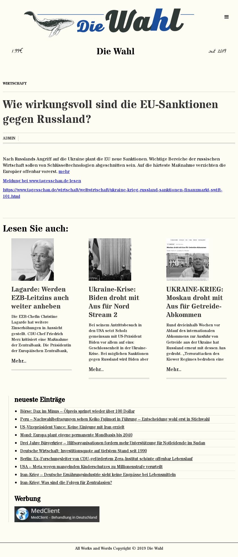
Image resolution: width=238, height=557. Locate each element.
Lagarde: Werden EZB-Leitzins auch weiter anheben (40, 298)
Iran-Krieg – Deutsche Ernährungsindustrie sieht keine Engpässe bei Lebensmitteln (98, 475)
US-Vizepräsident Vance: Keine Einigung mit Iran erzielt (72, 427)
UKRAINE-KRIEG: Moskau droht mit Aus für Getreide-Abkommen (194, 302)
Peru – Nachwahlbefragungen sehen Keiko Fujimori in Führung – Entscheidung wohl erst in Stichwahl (115, 419)
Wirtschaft (15, 83)
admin (9, 138)
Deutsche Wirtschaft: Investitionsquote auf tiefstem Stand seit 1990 (83, 451)
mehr (64, 171)
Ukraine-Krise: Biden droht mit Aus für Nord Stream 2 (114, 302)
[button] (226, 16)
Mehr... (18, 361)
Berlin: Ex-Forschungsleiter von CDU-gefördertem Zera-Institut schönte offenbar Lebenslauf (106, 459)
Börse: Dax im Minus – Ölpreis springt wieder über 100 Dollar (77, 411)
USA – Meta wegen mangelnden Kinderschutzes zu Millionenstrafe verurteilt (91, 467)
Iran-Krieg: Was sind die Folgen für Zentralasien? (66, 483)
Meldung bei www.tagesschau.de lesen (42, 181)
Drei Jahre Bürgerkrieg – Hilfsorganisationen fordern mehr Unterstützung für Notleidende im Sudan (112, 443)
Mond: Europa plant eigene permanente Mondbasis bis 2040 (76, 435)
